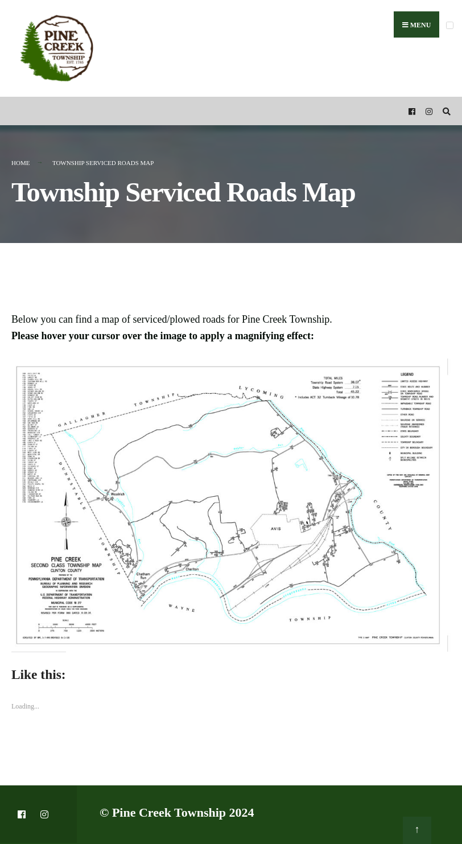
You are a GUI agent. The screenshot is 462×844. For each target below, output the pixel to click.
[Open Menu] (449, 25)
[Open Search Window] (444, 111)
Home (20, 162)
